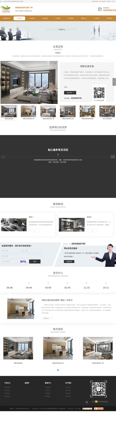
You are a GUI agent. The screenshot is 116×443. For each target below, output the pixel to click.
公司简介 (68, 387)
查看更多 (58, 53)
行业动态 (47, 390)
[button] (1, 82)
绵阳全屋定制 (9, 118)
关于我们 (96, 18)
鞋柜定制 (45, 18)
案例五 (89, 217)
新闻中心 (84, 18)
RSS (114, 1)
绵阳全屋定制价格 (87, 118)
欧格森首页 (6, 18)
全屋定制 (19, 18)
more (31, 230)
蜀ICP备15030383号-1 (22, 408)
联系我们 (109, 18)
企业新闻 (47, 393)
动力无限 (78, 408)
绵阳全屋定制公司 (28, 118)
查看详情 (69, 92)
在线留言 (103, 1)
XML (110, 1)
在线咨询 (69, 261)
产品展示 (58, 18)
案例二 (31, 217)
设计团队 (68, 396)
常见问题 (47, 387)
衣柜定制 (32, 18)
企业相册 (68, 390)
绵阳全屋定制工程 (68, 118)
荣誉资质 (68, 393)
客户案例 (71, 18)
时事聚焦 (47, 396)
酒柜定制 (7, 396)
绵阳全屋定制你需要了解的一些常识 (57, 300)
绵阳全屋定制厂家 (48, 118)
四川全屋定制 (107, 118)
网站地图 (96, 1)
